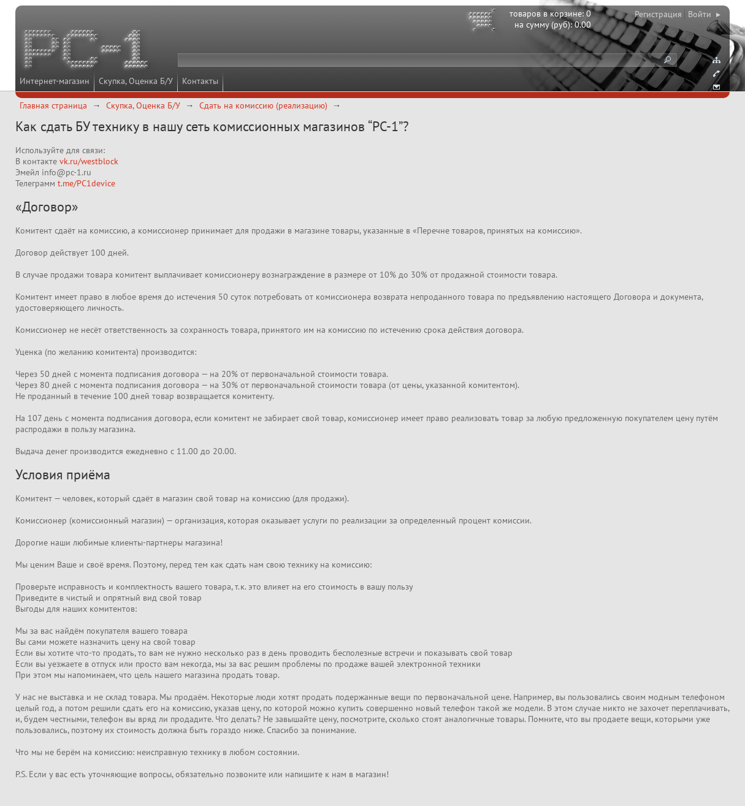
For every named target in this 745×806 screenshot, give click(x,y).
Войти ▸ (704, 14)
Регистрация (658, 14)
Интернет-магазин (55, 80)
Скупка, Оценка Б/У (136, 80)
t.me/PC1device (86, 183)
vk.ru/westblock (87, 161)
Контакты (200, 80)
